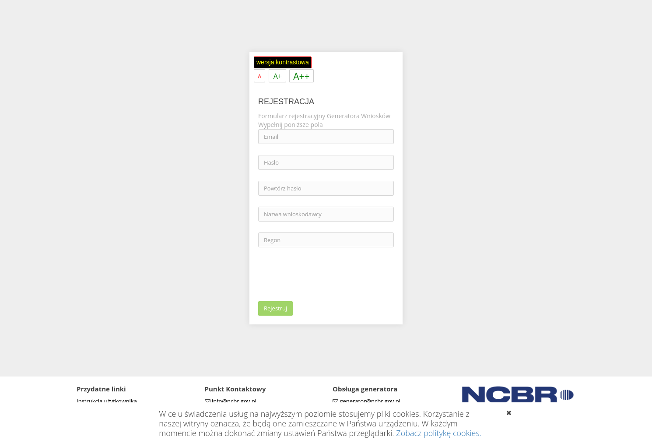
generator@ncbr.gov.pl (370, 401)
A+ (277, 76)
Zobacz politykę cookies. (438, 433)
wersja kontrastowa (282, 62)
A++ (301, 76)
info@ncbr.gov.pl (234, 401)
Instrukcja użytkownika (107, 401)
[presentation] (324, 275)
